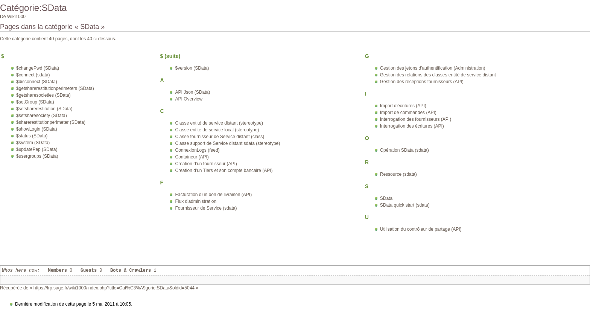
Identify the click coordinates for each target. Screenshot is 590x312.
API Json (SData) (192, 92)
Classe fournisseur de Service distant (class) (219, 136)
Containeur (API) (191, 157)
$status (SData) (31, 135)
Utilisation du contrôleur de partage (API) (421, 229)
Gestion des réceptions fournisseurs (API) (422, 81)
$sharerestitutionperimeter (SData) (50, 122)
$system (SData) (33, 142)
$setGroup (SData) (35, 102)
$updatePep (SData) (36, 149)
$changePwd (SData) (37, 68)
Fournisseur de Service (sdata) (206, 208)
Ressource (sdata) (398, 174)
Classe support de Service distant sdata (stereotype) (227, 143)
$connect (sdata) (33, 75)
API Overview (188, 99)
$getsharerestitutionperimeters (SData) (55, 88)
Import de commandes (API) (408, 112)
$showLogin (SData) (36, 129)
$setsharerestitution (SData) (44, 108)
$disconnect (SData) (36, 81)
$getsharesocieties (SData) (43, 95)
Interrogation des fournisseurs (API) (415, 119)
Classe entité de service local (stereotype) (217, 129)
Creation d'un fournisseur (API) (206, 163)
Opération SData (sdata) (404, 150)
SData (386, 198)
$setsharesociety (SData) (41, 115)
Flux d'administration (195, 201)
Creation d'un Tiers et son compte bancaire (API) (223, 170)
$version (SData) (192, 68)
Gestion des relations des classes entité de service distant (438, 75)
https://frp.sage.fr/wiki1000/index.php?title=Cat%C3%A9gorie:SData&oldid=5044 (114, 288)
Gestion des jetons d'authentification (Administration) (432, 68)
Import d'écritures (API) (403, 105)
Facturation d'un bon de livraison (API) (213, 194)
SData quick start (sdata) (405, 205)
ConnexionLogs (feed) (197, 150)
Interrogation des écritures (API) (412, 126)
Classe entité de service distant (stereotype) (219, 123)
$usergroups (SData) (37, 156)
